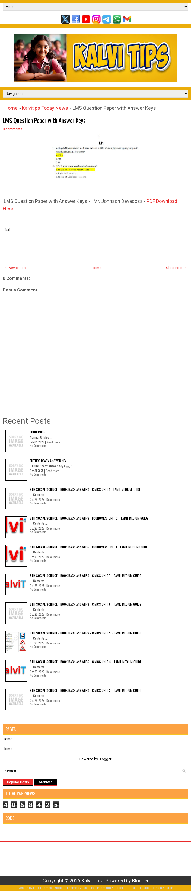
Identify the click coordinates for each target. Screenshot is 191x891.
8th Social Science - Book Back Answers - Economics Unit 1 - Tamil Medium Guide (88, 547)
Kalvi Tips (91, 880)
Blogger (105, 759)
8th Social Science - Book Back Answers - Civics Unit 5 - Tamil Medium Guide (85, 633)
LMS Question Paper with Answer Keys (44, 120)
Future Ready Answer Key (48, 460)
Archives (46, 782)
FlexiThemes (42, 888)
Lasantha (88, 888)
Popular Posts (18, 782)
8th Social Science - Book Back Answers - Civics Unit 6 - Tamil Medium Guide (85, 604)
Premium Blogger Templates (118, 888)
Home (11, 108)
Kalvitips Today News (45, 108)
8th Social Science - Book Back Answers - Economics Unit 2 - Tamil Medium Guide (89, 518)
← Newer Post (15, 268)
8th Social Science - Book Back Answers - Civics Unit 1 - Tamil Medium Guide (85, 489)
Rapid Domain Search (157, 888)
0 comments (12, 129)
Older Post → (176, 268)
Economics (38, 432)
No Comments (38, 445)
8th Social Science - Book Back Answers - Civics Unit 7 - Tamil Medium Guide (85, 575)
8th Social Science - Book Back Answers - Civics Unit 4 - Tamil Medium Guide (85, 661)
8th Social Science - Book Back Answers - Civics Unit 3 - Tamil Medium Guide (85, 690)
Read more (53, 442)
